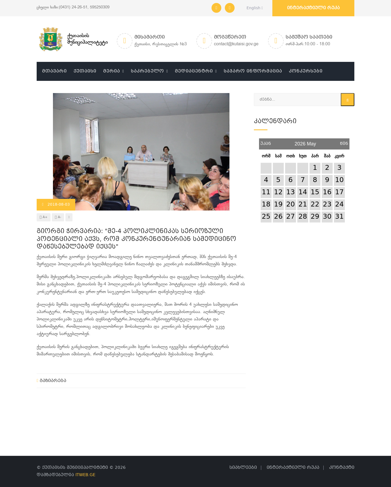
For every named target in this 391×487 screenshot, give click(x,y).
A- (58, 217)
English (253, 8)
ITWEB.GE (85, 475)
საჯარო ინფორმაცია (253, 71)
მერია (111, 71)
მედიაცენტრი (194, 71)
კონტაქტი (341, 467)
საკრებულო (147, 71)
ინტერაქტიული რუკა (313, 8)
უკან (265, 142)
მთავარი (54, 71)
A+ (44, 217)
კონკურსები (306, 71)
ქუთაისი (85, 71)
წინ (344, 142)
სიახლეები (243, 467)
